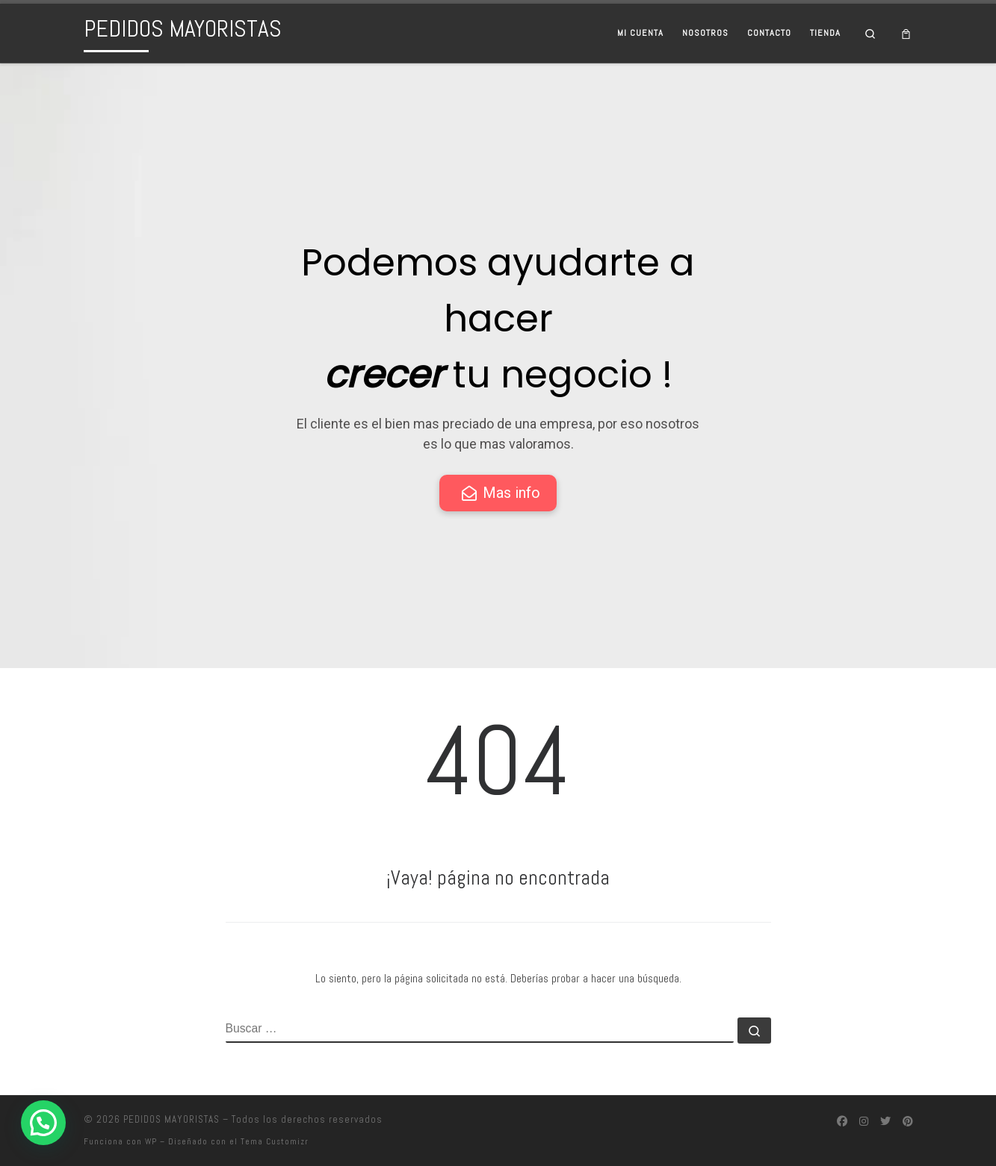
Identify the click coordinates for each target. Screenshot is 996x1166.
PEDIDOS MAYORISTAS (171, 1119)
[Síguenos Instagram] (863, 1122)
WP (151, 1141)
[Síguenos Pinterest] (908, 1122)
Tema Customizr (275, 1141)
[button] (43, 1122)
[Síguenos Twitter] (885, 1122)
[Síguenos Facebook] (842, 1122)
